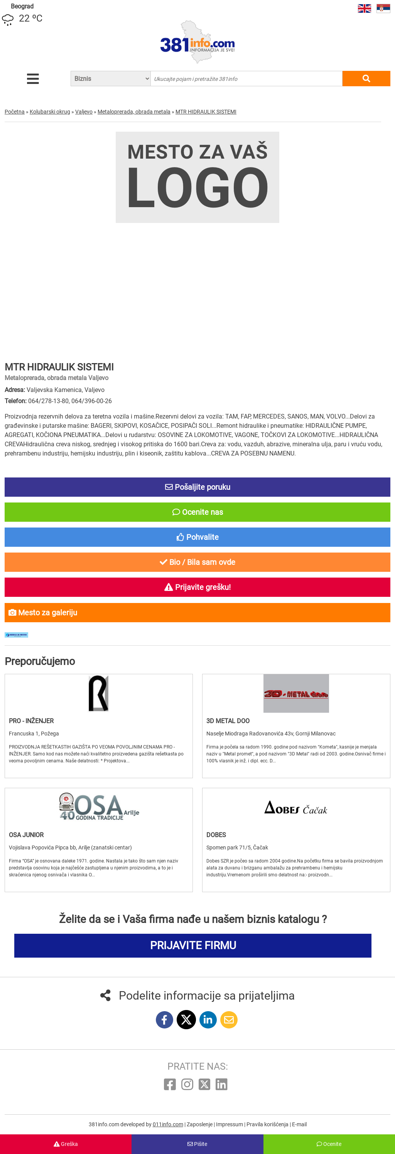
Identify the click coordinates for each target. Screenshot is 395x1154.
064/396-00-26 (91, 401)
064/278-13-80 (48, 401)
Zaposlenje (200, 1124)
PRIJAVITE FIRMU (193, 945)
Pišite (197, 1144)
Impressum (230, 1124)
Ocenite (329, 1144)
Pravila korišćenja (268, 1124)
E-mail (299, 1124)
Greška (66, 1144)
